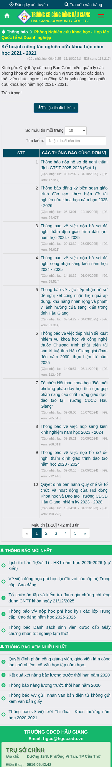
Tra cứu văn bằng (83, 4)
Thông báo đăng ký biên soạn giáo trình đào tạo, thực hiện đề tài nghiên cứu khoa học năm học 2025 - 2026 (61, 188)
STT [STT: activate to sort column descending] (8, 153)
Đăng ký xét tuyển (28, 4)
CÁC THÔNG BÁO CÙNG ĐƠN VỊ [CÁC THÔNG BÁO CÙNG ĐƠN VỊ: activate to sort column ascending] (61, 153)
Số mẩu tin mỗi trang (56, 130)
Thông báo (17, 32)
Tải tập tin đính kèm (56, 107)
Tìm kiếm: (56, 140)
